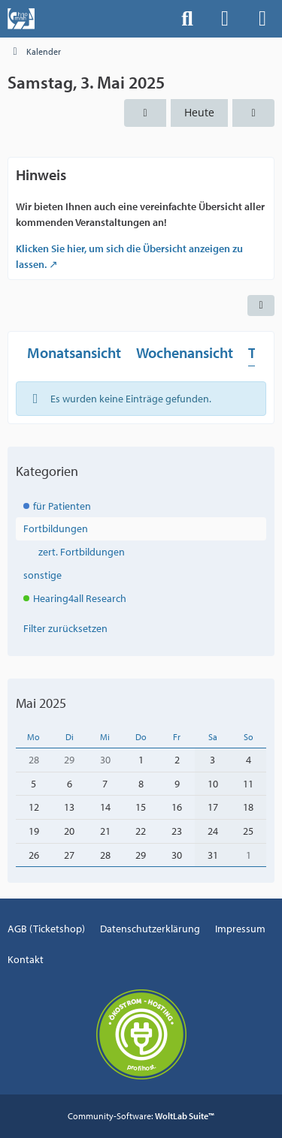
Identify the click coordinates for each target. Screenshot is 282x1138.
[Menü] (262, 19)
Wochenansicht (184, 352)
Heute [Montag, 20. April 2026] (199, 112)
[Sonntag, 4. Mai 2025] (253, 113)
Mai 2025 (41, 703)
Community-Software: (141, 1115)
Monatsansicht (74, 352)
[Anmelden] (225, 19)
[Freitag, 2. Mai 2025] (145, 113)
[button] (260, 305)
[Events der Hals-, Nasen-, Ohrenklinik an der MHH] (21, 19)
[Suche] (187, 19)
